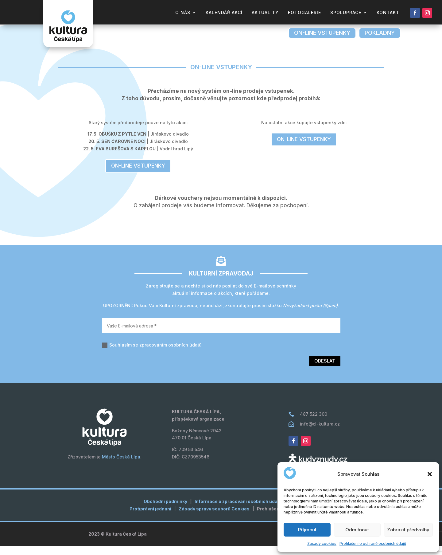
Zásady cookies (321, 543)
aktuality (265, 12)
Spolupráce (345, 12)
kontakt (388, 12)
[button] (430, 474)
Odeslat (324, 370)
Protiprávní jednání (150, 517)
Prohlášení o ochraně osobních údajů (372, 543)
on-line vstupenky (322, 33)
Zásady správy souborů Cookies (214, 517)
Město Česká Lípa (121, 465)
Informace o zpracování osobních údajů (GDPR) (246, 510)
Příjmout (307, 530)
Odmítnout (357, 530)
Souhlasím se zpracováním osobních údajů (151, 354)
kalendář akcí (224, 12)
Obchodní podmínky (165, 510)
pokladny (380, 33)
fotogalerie (304, 12)
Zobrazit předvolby (408, 530)
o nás (182, 12)
